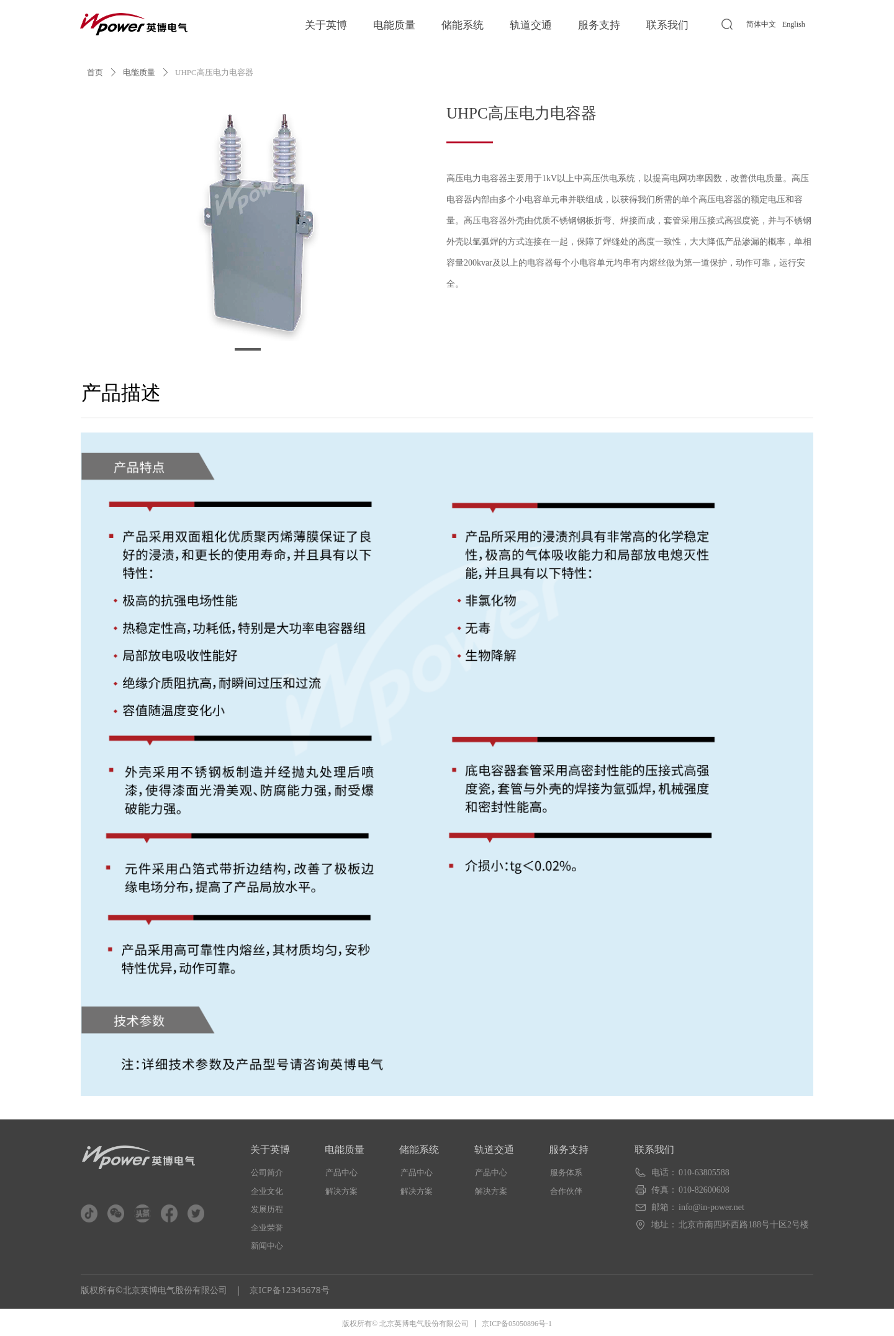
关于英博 (326, 25)
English (793, 24)
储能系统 (462, 25)
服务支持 (599, 25)
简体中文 (761, 24)
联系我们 (667, 25)
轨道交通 (531, 25)
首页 (95, 72)
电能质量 (394, 25)
